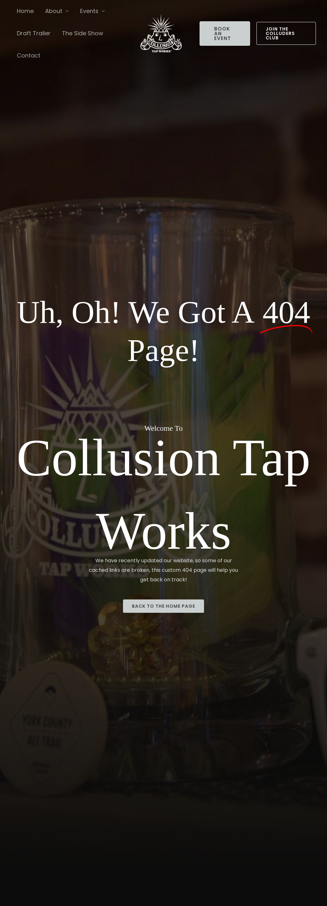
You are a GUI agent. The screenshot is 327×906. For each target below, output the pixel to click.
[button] (225, 33)
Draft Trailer (34, 33)
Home (25, 11)
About (53, 11)
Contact (28, 55)
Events (89, 11)
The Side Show (82, 33)
